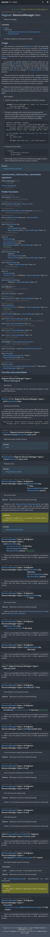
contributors (21, 929)
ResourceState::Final (15, 520)
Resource (30, 46)
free (6, 319)
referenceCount (10, 211)
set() (8, 89)
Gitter (43, 931)
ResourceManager (8, 181)
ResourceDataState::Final (36, 611)
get (6, 204)
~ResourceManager (8, 186)
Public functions (13, 34)
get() (41, 114)
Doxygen (13, 931)
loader (7, 342)
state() (10, 70)
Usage (7, 28)
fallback (8, 287)
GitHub (40, 931)
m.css (23, 931)
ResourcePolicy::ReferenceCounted (28, 504)
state (7, 217)
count (7, 197)
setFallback (9, 298)
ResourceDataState (15, 228)
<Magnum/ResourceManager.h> (34, 9)
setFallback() (17, 64)
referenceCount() (11, 530)
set (6, 224)
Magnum (5, 2)
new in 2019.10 (7, 247)
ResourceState (33, 217)
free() (39, 79)
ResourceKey (12, 204)
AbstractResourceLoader (12, 169)
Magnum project (22, 928)
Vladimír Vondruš (39, 928)
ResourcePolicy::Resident (16, 613)
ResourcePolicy (13, 230)
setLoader (8, 353)
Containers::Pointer (10, 241)
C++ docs (13, 2)
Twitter (27, 933)
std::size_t (15, 197)
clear (6, 330)
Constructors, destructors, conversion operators (24, 32)
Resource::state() (36, 70)
